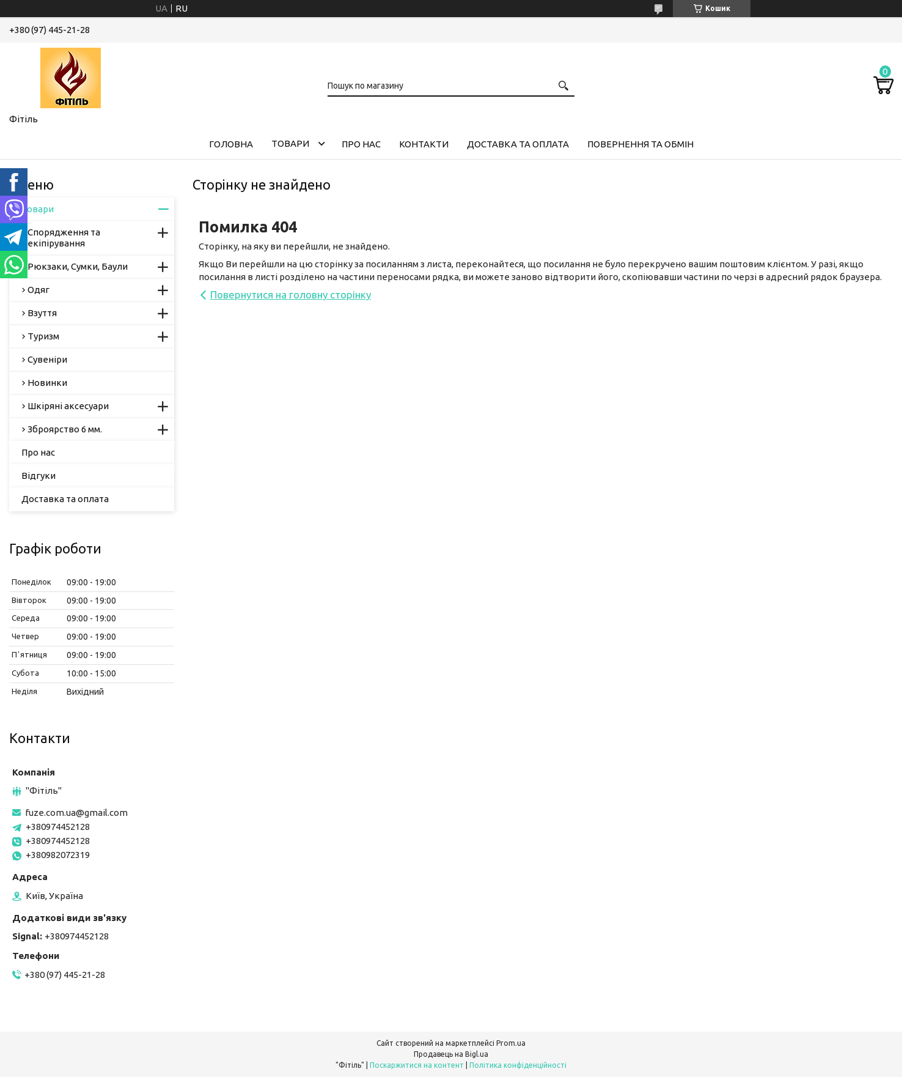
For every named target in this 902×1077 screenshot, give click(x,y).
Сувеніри (47, 359)
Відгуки (38, 475)
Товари (290, 143)
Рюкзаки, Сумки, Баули (78, 266)
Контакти (424, 144)
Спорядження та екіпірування (64, 237)
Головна (231, 144)
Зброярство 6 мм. (65, 429)
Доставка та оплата (518, 144)
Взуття (42, 313)
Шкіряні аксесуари (68, 406)
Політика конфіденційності (517, 1065)
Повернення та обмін (640, 144)
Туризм (43, 336)
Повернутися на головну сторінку (290, 294)
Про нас (361, 144)
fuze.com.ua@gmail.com (76, 812)
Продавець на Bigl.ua (451, 1054)
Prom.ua (511, 1043)
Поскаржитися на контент (417, 1065)
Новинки (47, 382)
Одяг (39, 289)
